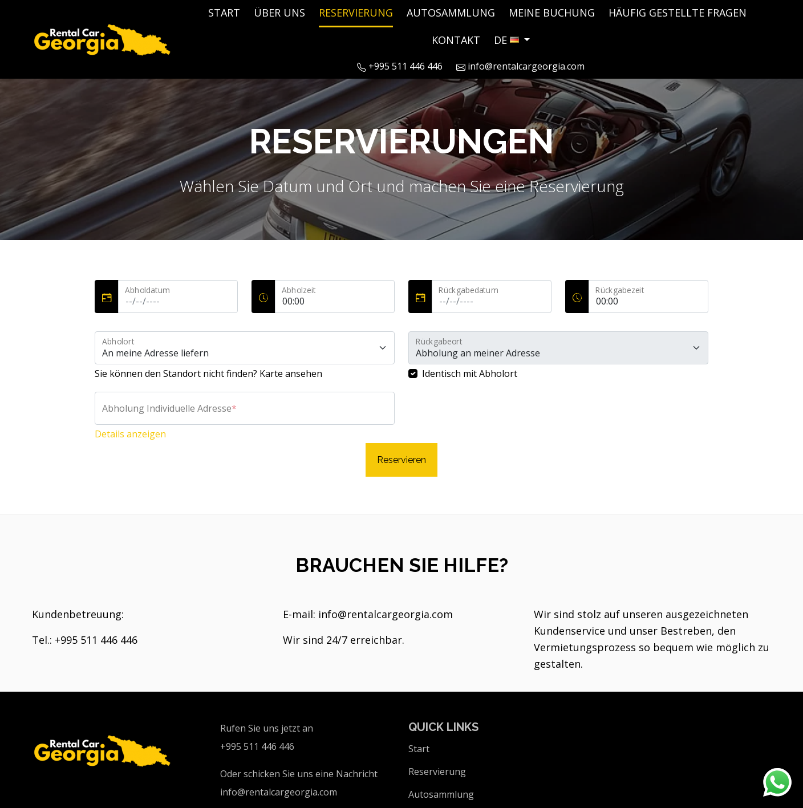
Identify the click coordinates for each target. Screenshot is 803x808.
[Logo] (103, 38)
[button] (512, 40)
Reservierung (356, 12)
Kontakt (456, 40)
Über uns (279, 12)
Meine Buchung (552, 12)
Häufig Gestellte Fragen (678, 12)
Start (224, 12)
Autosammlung (451, 12)
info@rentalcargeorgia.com (520, 66)
